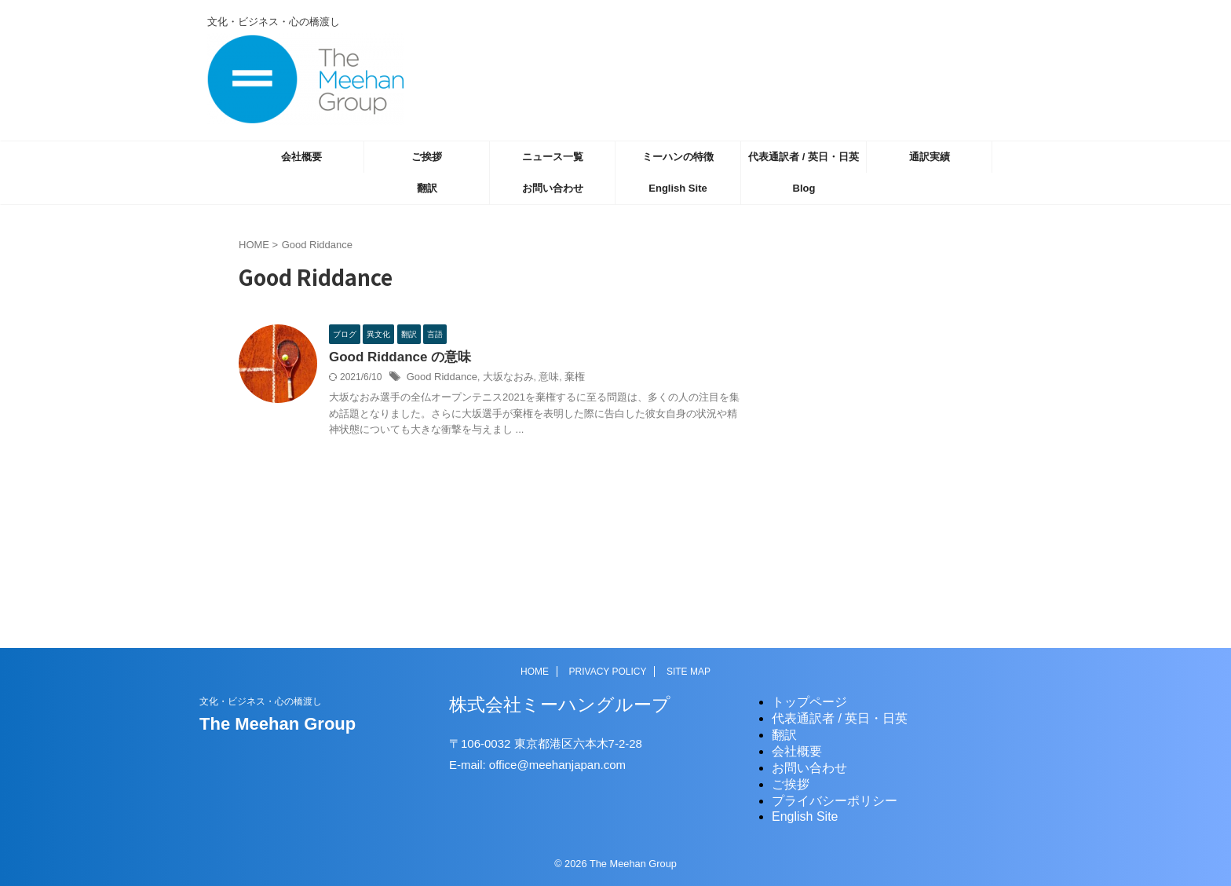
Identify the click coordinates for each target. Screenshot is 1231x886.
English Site (677, 188)
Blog (804, 188)
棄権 (562, 378)
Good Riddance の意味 (396, 357)
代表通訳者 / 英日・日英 (803, 157)
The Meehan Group (277, 724)
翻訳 (427, 188)
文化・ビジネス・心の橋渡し (260, 701)
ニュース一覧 (552, 157)
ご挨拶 (426, 157)
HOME (535, 671)
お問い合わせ (552, 188)
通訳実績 (929, 157)
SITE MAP (688, 671)
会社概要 (301, 157)
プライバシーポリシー (834, 800)
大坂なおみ (500, 378)
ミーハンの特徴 (678, 157)
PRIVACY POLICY (608, 671)
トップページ (809, 701)
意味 (538, 378)
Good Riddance (439, 378)
